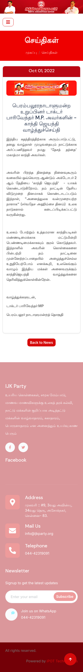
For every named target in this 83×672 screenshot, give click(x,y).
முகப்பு (31, 52)
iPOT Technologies (62, 661)
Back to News (41, 342)
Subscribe (64, 596)
